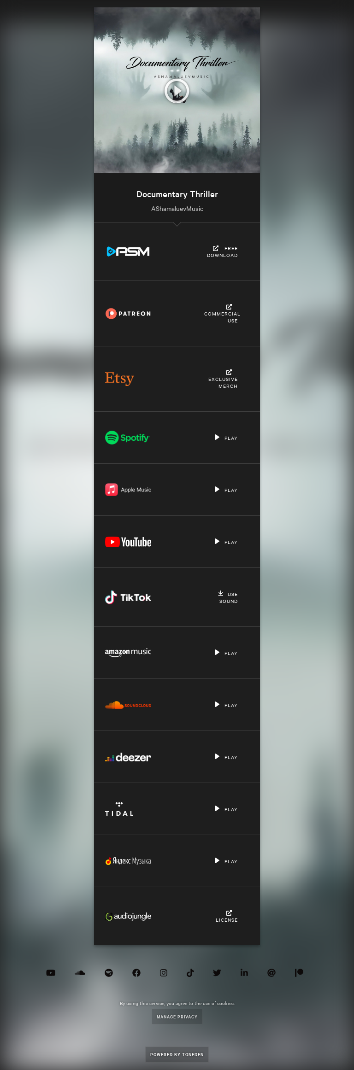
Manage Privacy (177, 1016)
